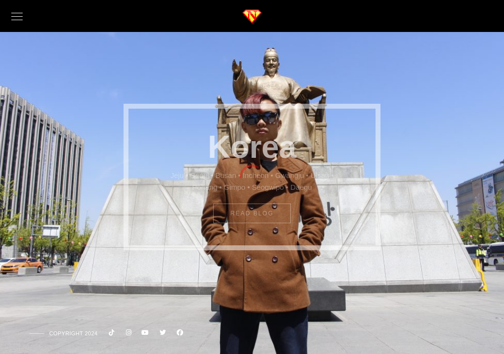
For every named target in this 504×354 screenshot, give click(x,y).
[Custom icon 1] (110, 334)
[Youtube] (144, 334)
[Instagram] (127, 334)
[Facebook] (179, 334)
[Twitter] (161, 334)
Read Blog (252, 213)
